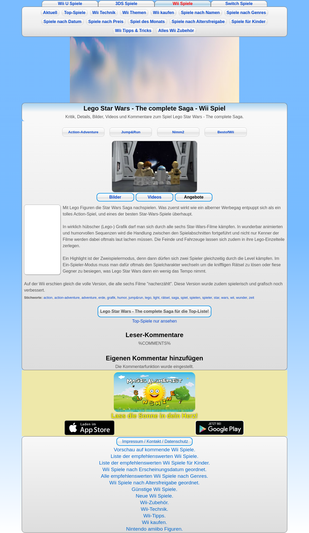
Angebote (193, 197)
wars (224, 298)
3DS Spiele (126, 3)
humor (122, 298)
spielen (195, 298)
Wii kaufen (163, 12)
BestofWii (225, 132)
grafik (111, 298)
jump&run (136, 298)
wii (232, 298)
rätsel (165, 298)
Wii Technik (104, 12)
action (47, 298)
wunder (241, 298)
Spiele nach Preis (106, 21)
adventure (89, 298)
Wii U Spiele (70, 3)
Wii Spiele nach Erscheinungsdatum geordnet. (154, 469)
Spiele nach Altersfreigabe (198, 21)
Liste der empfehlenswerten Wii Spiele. (154, 456)
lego (148, 298)
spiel (184, 298)
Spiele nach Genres (246, 12)
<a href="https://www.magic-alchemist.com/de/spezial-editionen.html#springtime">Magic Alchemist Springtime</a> (154, 70)
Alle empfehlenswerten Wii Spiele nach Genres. (154, 476)
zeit (251, 298)
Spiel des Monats (147, 21)
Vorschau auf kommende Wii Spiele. (154, 449)
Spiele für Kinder (248, 21)
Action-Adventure (83, 132)
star (216, 298)
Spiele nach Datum (62, 21)
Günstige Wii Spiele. (155, 489)
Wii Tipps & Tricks (133, 30)
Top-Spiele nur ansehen (154, 321)
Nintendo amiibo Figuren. (154, 529)
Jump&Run (130, 132)
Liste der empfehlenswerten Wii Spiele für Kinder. (154, 463)
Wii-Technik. (154, 509)
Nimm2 (178, 132)
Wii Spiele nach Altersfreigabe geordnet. (154, 482)
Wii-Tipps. (154, 515)
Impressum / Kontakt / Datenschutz (154, 441)
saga (175, 298)
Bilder (115, 197)
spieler (207, 298)
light (156, 298)
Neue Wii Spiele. (154, 496)
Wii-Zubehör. (154, 502)
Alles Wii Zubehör (176, 30)
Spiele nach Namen (200, 12)
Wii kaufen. (154, 522)
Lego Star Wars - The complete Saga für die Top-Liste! (154, 311)
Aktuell (50, 12)
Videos (154, 197)
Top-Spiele (74, 12)
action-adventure (67, 298)
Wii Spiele (183, 3)
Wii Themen (134, 12)
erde (101, 298)
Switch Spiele (239, 3)
